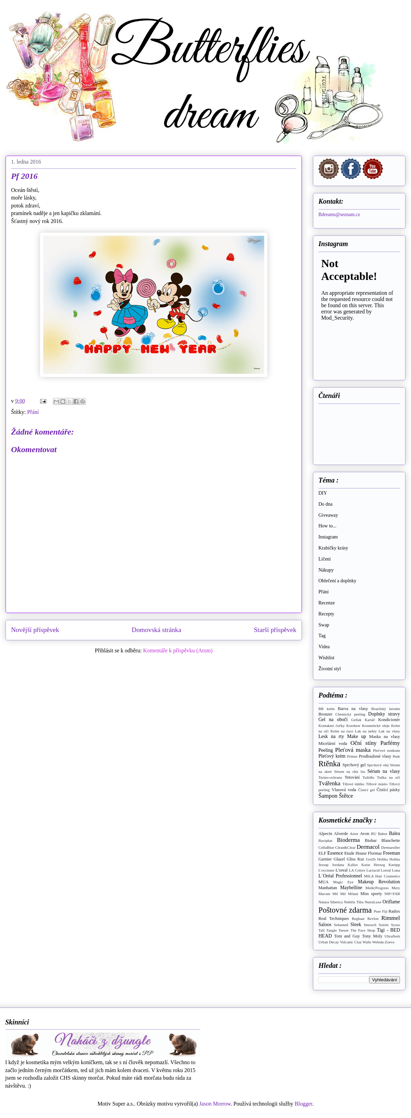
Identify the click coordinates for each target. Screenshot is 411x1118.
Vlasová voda (344, 789)
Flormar (375, 853)
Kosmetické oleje (376, 725)
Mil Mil (339, 894)
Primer (352, 756)
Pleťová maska (353, 750)
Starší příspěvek (275, 629)
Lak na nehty (366, 731)
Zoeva (389, 942)
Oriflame (391, 901)
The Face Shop (363, 930)
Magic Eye (343, 882)
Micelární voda (332, 743)
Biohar (370, 840)
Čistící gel (366, 790)
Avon (364, 833)
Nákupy (326, 570)
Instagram (328, 536)
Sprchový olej (378, 765)
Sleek (356, 924)
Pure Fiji (380, 911)
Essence (335, 853)
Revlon (373, 918)
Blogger (303, 1104)
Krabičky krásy (333, 548)
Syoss (395, 925)
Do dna (325, 504)
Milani (353, 894)
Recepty (326, 613)
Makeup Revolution (379, 881)
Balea (394, 833)
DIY (322, 493)
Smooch (370, 925)
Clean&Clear (345, 847)
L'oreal (341, 870)
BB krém (326, 709)
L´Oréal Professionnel (340, 875)
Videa (324, 646)
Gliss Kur (355, 859)
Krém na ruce (342, 731)
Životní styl (329, 668)
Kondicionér (389, 719)
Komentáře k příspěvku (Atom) (177, 650)
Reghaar (358, 918)
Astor (354, 834)
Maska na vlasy (384, 736)
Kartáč (370, 720)
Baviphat (325, 840)
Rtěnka (329, 763)
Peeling (325, 750)
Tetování (352, 777)
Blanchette (390, 840)
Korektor (353, 725)
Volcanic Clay (351, 942)
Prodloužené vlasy (375, 756)
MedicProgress (377, 888)
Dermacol (368, 847)
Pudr (396, 756)
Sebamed (341, 925)
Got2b (371, 859)
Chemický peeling (350, 714)
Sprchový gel (354, 764)
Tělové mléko (353, 784)
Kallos (353, 865)
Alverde (341, 833)
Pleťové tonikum (386, 750)
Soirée (384, 925)
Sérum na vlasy (383, 771)
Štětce (346, 796)
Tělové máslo (376, 784)
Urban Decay (328, 942)
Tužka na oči (388, 777)
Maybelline (351, 887)
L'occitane (326, 870)
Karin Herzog (373, 865)
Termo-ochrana (330, 777)
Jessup (323, 865)
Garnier (325, 859)
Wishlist (326, 657)
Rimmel (390, 918)
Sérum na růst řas (349, 771)
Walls (367, 942)
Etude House (355, 853)
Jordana (338, 865)
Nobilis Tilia (354, 902)
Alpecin (325, 833)
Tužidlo (368, 777)
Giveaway (328, 515)
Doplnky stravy (384, 714)
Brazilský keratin (385, 709)
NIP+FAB (392, 894)
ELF (322, 853)
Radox (394, 911)
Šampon (327, 796)
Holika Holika (388, 859)
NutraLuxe (373, 902)
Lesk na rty (331, 736)
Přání (33, 412)
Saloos (324, 924)
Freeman (391, 853)
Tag (322, 635)
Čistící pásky (388, 789)
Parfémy (390, 743)
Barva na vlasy (353, 708)
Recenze (326, 602)
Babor (382, 834)
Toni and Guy (347, 936)
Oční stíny (364, 743)
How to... (327, 525)
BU (373, 834)
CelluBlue (326, 847)
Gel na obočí (333, 719)
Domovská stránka (156, 629)
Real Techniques (333, 918)
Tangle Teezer (337, 930)
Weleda (378, 942)
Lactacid (373, 870)
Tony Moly (372, 936)
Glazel (339, 859)
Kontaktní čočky (331, 725)
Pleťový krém (331, 756)
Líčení (324, 559)
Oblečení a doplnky (337, 580)
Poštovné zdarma (345, 910)
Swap (323, 625)
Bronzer (325, 714)
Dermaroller (390, 847)
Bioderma (348, 840)
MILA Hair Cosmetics (382, 876)
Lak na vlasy (389, 731)
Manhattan (327, 887)
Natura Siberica (330, 902)
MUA (323, 881)
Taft (321, 930)
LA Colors (357, 870)
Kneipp (394, 865)
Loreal (386, 870)
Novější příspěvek (35, 629)
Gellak (356, 720)
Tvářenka (329, 783)
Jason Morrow (215, 1104)
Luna (396, 870)
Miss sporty (371, 893)
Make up (356, 736)
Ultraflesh (392, 936)
